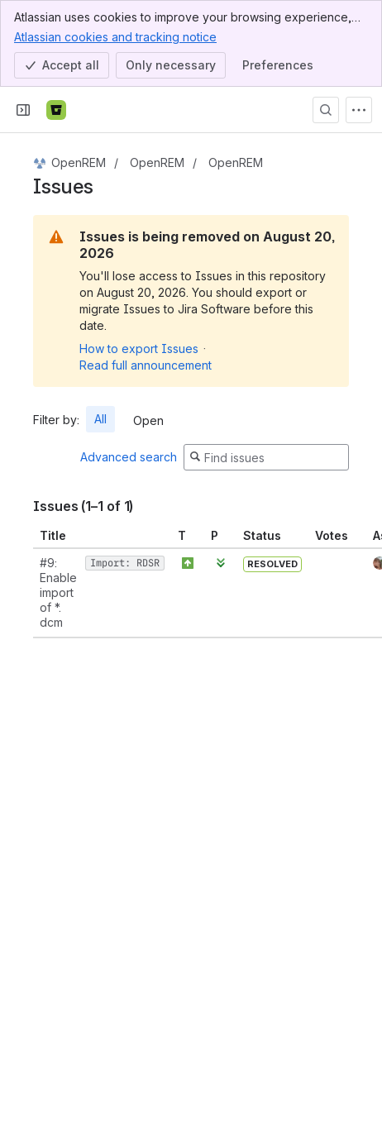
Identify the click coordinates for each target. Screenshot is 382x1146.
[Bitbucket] (56, 110)
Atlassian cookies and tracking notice (115, 36)
